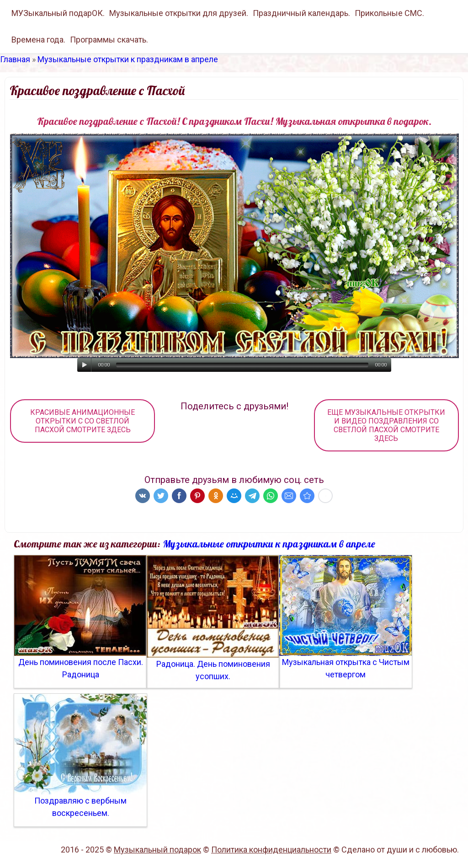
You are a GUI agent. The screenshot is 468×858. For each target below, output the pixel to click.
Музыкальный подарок (157, 849)
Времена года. (38, 39)
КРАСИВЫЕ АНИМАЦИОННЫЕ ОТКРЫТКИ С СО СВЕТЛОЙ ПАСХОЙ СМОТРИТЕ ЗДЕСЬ (82, 421)
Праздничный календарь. (301, 13)
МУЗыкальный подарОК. (58, 13)
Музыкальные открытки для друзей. (178, 13)
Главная (15, 59)
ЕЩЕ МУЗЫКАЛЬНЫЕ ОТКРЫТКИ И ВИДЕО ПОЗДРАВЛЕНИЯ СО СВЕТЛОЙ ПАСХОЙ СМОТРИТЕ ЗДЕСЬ (386, 425)
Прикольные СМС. (389, 13)
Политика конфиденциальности (271, 849)
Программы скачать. (109, 39)
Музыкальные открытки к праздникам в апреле (127, 59)
